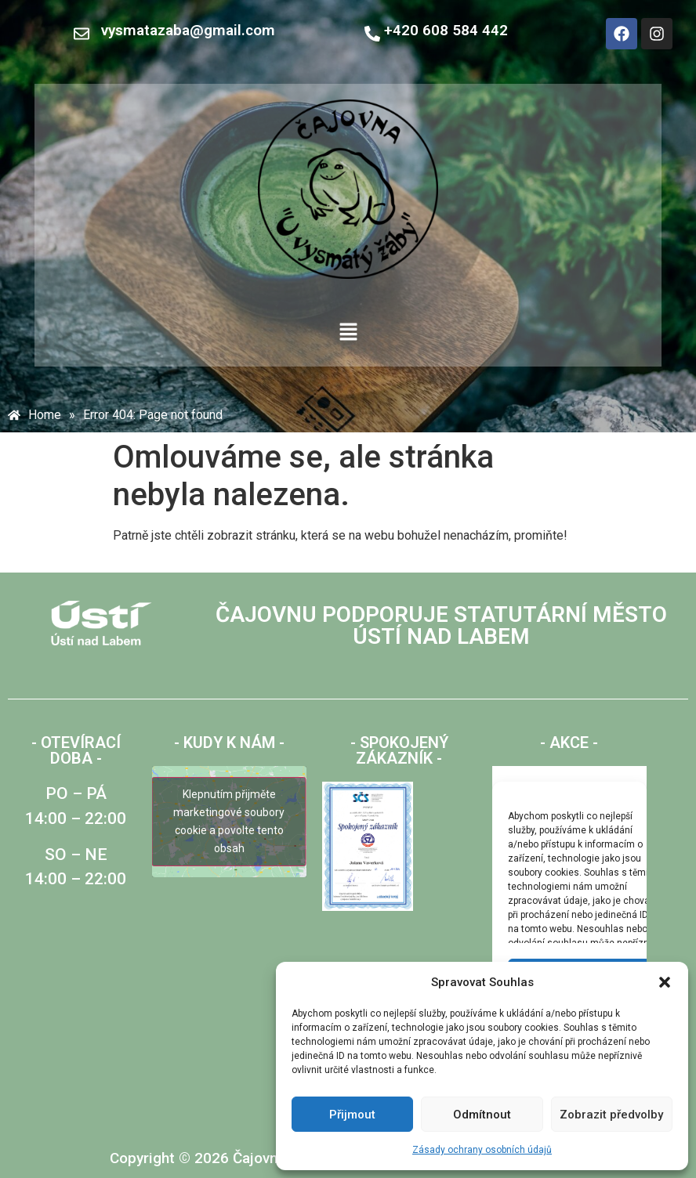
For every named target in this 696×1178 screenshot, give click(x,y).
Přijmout (352, 1115)
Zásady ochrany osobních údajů (482, 1149)
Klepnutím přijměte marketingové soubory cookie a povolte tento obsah (229, 821)
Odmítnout (482, 1115)
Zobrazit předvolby (611, 1115)
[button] (664, 982)
